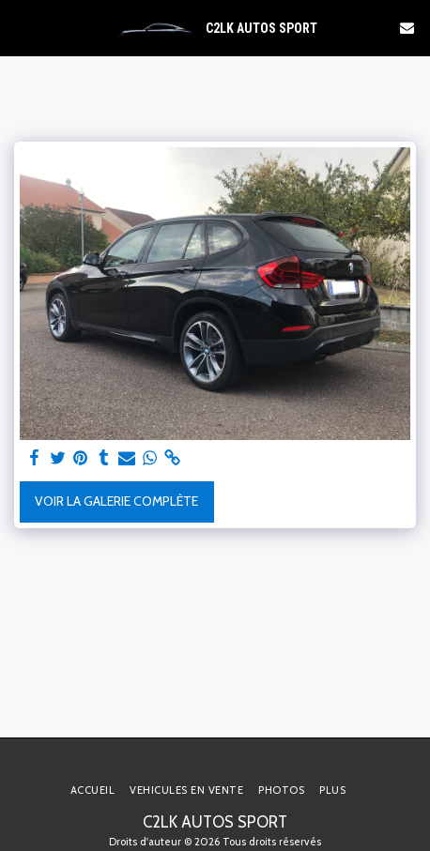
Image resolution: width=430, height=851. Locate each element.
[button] (21, 27)
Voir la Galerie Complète (116, 501)
